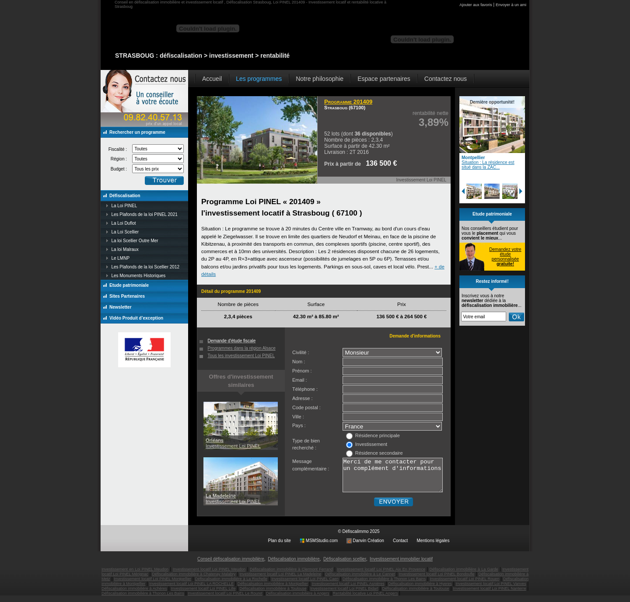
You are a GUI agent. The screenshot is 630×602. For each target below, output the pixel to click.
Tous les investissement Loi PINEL (241, 355)
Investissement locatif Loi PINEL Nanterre (489, 595)
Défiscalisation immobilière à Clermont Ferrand (291, 576)
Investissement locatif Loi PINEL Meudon (209, 576)
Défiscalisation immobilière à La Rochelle (231, 585)
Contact (400, 547)
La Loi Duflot (123, 223)
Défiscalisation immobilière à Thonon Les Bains (384, 585)
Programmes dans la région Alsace (242, 348)
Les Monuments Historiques (138, 275)
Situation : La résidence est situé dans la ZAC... (488, 165)
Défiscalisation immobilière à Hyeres (420, 590)
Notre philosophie (319, 78)
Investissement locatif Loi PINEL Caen (305, 585)
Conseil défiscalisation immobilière (230, 565)
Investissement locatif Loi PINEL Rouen (464, 585)
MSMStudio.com (322, 547)
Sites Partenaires (127, 296)
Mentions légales (432, 547)
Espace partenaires (383, 78)
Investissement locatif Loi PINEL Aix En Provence (381, 576)
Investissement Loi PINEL (233, 443)
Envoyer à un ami (511, 5)
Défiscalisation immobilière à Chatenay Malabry (194, 580)
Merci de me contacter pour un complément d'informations (393, 478)
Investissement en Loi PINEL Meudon (135, 576)
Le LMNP (120, 258)
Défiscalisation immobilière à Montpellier (273, 590)
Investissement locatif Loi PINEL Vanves (490, 590)
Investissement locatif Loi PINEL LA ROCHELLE (191, 590)
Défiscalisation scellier (344, 565)
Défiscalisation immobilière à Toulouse (272, 595)
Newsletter (120, 307)
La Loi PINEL (124, 205)
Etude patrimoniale (129, 285)
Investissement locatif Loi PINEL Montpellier (152, 585)
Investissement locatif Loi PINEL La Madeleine (280, 580)
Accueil (212, 78)
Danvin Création (368, 547)
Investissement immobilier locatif (401, 565)
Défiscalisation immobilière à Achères (134, 595)
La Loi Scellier (125, 232)
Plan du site (279, 547)
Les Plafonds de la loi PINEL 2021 (144, 214)
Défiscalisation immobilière (293, 565)
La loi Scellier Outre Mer (134, 240)
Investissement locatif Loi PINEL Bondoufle (436, 580)
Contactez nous (445, 78)
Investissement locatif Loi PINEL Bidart (344, 595)
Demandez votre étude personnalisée (505, 256)
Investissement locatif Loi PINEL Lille (203, 595)
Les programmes (259, 78)
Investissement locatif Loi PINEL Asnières (348, 590)
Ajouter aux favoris (475, 5)
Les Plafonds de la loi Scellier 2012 (145, 266)
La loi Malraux (124, 249)
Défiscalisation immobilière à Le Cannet (360, 580)
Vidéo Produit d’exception (136, 318)
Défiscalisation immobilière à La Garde (464, 576)
